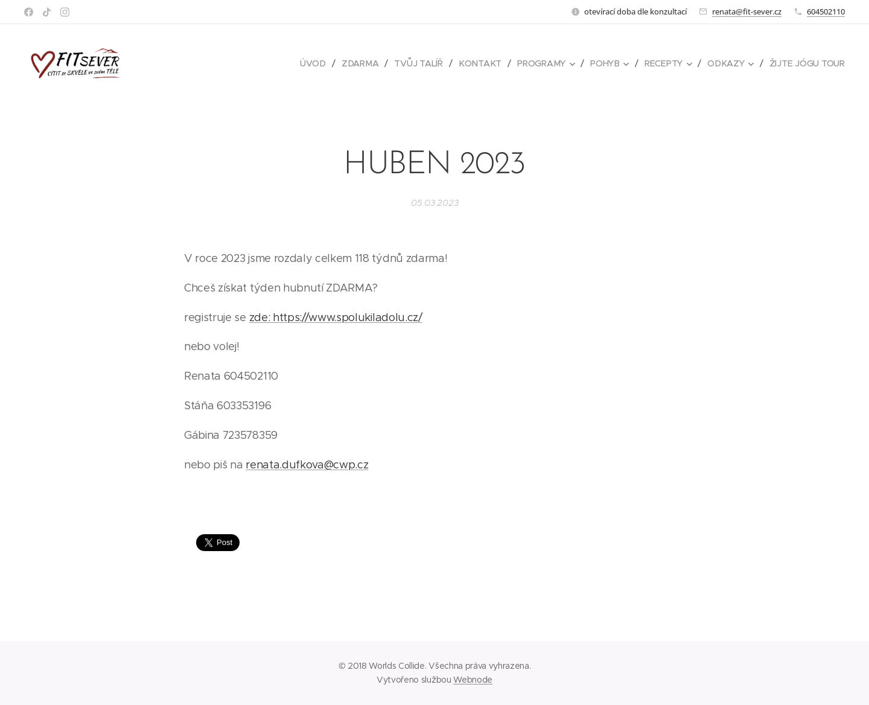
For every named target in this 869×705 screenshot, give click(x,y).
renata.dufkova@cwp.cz (307, 464)
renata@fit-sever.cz (746, 11)
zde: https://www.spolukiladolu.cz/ (335, 317)
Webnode (472, 679)
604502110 (826, 11)
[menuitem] (317, 63)
